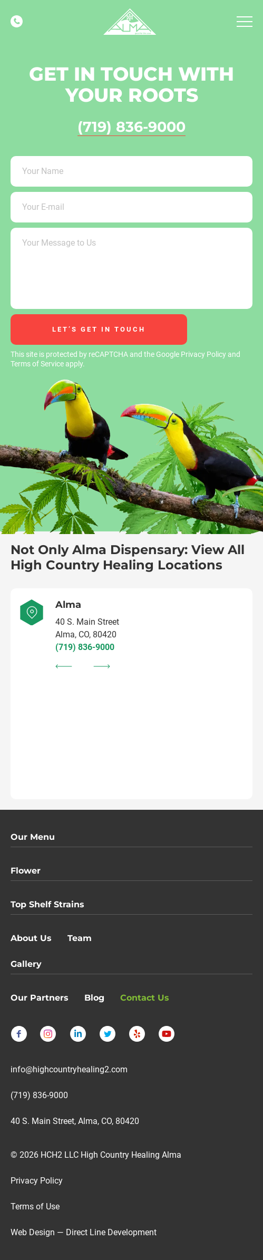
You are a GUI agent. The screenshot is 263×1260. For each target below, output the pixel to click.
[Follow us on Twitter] (107, 1033)
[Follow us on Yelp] (137, 1033)
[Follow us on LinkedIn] (78, 1033)
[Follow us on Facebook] (19, 1033)
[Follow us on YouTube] (166, 1033)
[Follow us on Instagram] (48, 1033)
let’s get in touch (98, 329)
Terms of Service (37, 364)
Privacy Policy (203, 354)
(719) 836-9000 (84, 647)
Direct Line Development (111, 1232)
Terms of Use (35, 1206)
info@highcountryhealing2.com (69, 1069)
